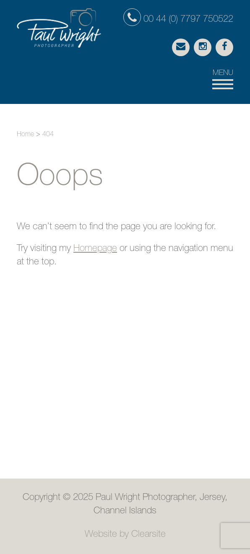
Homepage (95, 249)
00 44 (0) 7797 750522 (178, 19)
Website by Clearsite (125, 534)
